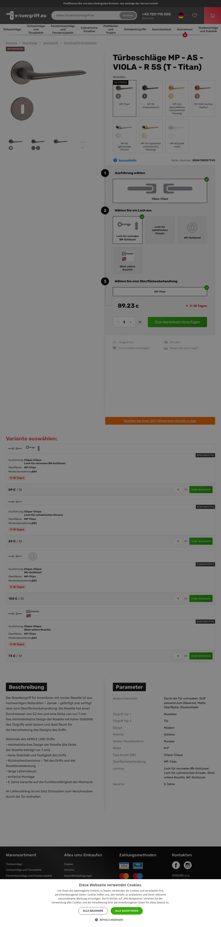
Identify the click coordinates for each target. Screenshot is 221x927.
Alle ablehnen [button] (93, 910)
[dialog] (110, 463)
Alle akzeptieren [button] (126, 910)
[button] (110, 920)
